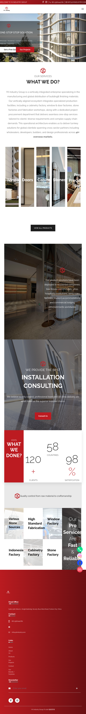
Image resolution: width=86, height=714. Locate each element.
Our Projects (25, 49)
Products (12, 656)
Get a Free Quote (11, 49)
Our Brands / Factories (12, 672)
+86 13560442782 (56, 2)
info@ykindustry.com (76, 2)
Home (11, 647)
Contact (11, 666)
